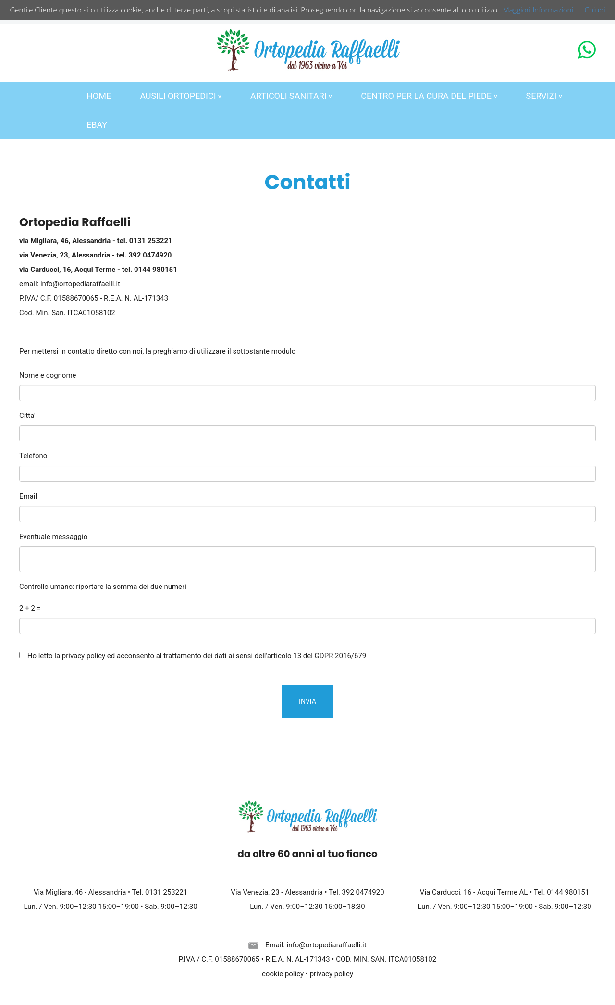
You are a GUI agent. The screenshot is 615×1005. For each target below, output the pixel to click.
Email (28, 496)
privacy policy (83, 655)
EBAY (96, 125)
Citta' (27, 415)
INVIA (307, 701)
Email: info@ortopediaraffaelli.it (307, 945)
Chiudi (595, 9)
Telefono (33, 456)
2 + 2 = (30, 608)
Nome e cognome (47, 375)
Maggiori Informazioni (538, 9)
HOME (98, 96)
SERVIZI (544, 96)
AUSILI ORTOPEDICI (180, 96)
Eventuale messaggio (53, 536)
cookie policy (283, 973)
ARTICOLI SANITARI (291, 96)
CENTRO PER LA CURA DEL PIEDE (429, 96)
